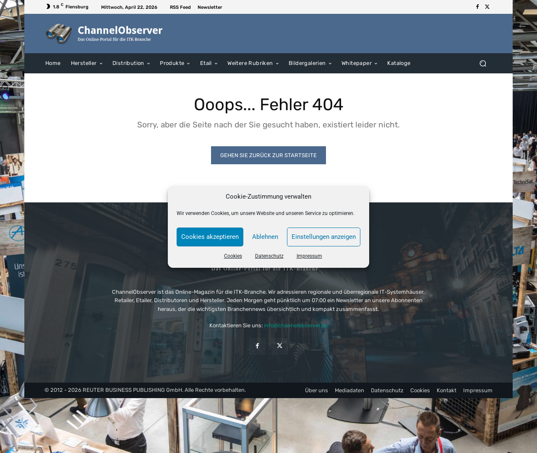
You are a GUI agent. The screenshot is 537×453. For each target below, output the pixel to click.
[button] (483, 63)
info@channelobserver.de (296, 325)
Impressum (309, 256)
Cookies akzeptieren (210, 237)
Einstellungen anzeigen (324, 237)
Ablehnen (265, 237)
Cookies (233, 256)
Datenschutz (269, 256)
